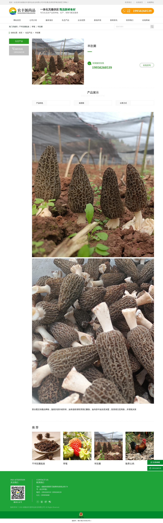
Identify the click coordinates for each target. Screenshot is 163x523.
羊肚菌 (40, 27)
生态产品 (65, 20)
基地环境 (97, 20)
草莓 (33, 27)
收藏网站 (150, 2)
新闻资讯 (113, 20)
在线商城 (145, 20)
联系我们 (128, 2)
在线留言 (139, 2)
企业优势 (81, 20)
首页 (20, 33)
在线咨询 (147, 65)
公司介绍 (33, 20)
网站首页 (17, 20)
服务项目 (49, 20)
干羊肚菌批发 (24, 27)
